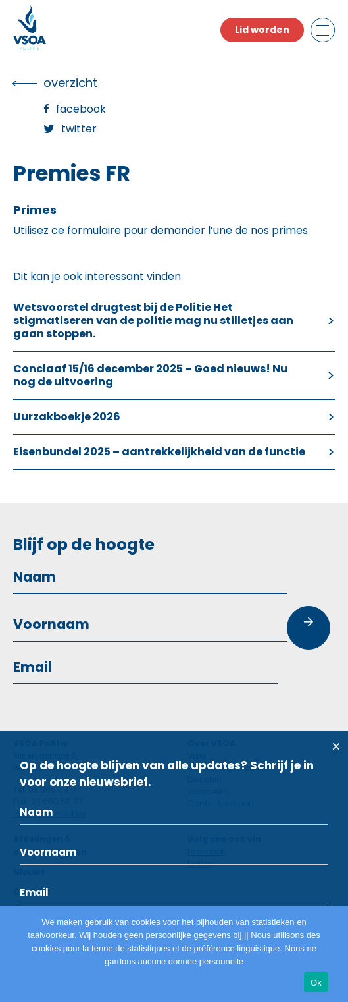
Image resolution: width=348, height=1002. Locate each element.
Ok (316, 983)
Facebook (81, 109)
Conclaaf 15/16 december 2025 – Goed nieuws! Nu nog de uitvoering (150, 375)
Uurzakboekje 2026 (66, 416)
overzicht (70, 82)
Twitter (79, 128)
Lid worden (262, 29)
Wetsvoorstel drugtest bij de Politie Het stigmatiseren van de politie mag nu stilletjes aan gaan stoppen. (153, 320)
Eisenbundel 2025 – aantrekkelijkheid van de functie (159, 451)
